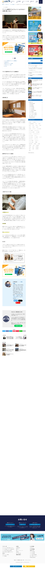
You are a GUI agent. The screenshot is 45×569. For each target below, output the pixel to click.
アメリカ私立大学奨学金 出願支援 (7, 550)
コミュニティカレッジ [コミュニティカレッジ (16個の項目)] (36, 133)
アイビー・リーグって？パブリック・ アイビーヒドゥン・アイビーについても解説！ (35, 65)
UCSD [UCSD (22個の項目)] (30, 128)
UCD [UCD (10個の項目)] (30, 125)
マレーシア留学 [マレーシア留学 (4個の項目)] (31, 140)
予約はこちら (22, 524)
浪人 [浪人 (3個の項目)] (33, 145)
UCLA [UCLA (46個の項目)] (37, 125)
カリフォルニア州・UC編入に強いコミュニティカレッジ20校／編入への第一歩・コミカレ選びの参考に (35, 68)
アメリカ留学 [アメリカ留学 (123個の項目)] (31, 130)
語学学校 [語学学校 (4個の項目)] (37, 148)
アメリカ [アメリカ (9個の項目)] (34, 128)
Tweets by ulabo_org (31, 152)
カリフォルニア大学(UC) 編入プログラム (8, 547)
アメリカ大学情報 (36, 107)
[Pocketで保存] (14, 331)
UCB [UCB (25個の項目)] (39, 123)
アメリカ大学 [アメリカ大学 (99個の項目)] (39, 128)
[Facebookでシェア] (7, 331)
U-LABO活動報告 (36, 106)
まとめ (6, 66)
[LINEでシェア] (20, 331)
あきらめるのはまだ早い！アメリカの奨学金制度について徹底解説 (35, 75)
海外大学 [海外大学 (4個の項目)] (38, 145)
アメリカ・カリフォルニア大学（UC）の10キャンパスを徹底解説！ (35, 72)
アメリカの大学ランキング (31, 70)
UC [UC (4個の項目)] (36, 123)
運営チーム (17, 549)
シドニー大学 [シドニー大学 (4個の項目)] (31, 135)
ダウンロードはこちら (10, 524)
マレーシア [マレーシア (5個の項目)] (36, 138)
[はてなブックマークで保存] (10, 331)
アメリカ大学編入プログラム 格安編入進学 (8, 549)
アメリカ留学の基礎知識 (36, 110)
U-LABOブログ (36, 102)
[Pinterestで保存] (17, 331)
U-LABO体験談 (36, 104)
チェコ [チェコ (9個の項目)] (36, 135)
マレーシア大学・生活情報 (36, 113)
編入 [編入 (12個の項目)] (30, 148)
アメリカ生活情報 (32, 553)
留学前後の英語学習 (36, 117)
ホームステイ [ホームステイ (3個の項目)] (31, 138)
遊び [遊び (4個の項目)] (30, 150)
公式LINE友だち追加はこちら (35, 524)
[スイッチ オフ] (41, 2)
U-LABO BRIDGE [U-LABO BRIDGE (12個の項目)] (31, 123)
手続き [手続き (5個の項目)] (30, 145)
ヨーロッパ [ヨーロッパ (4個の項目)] (36, 140)
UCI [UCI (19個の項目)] (33, 125)
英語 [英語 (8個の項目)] (33, 148)
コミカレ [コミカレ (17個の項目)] (30, 133)
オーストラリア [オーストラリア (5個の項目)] (37, 130)
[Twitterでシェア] (3, 331)
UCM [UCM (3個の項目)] (40, 125)
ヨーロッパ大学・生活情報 (36, 114)
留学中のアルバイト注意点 (9, 63)
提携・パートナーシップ (19, 550)
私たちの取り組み (18, 553)
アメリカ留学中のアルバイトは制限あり (11, 60)
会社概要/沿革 (18, 547)
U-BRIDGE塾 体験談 (36, 103)
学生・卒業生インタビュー (36, 115)
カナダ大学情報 (36, 111)
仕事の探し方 (7, 62)
